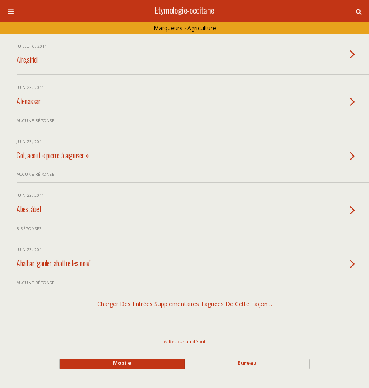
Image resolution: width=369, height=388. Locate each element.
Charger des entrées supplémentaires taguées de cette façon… (184, 304)
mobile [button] (122, 362)
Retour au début (187, 341)
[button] (358, 11)
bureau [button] (246, 362)
